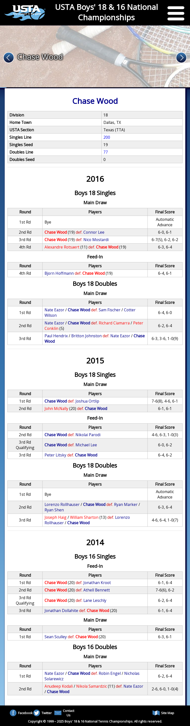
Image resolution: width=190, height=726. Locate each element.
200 (106, 137)
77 (105, 152)
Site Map (163, 713)
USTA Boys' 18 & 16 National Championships (106, 12)
